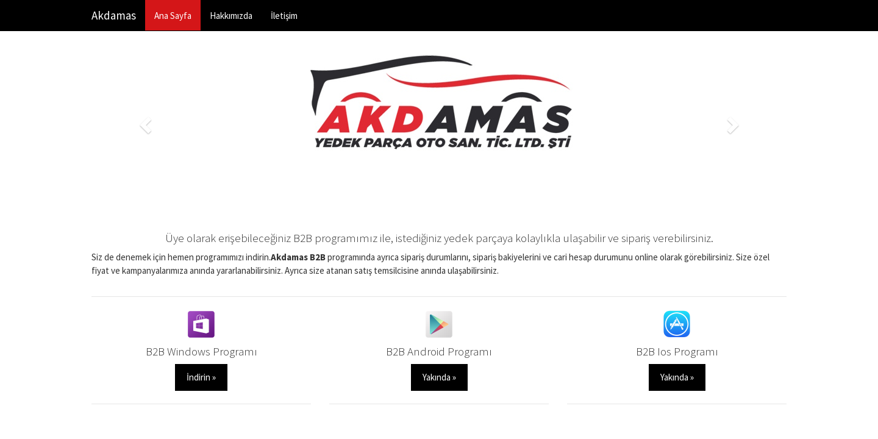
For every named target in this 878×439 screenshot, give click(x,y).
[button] (143, 121)
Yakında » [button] (439, 377)
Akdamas (113, 15)
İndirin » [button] (201, 377)
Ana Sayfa (172, 15)
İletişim (284, 15)
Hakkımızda (231, 15)
